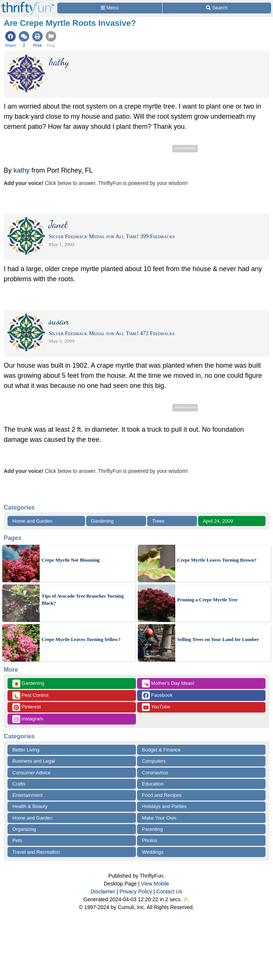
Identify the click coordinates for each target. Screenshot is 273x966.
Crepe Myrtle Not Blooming (71, 560)
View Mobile (155, 884)
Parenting (152, 829)
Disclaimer (103, 891)
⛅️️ (186, 899)
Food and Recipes (162, 795)
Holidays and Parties (164, 806)
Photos (149, 840)
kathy (21, 170)
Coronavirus (155, 772)
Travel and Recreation (36, 852)
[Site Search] (217, 8)
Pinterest (26, 707)
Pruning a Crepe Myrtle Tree (207, 599)
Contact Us (169, 891)
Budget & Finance (161, 750)
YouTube (156, 707)
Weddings (153, 852)
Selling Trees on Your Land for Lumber (218, 639)
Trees (158, 521)
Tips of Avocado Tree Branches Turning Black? (83, 599)
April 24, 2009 (218, 521)
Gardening (102, 521)
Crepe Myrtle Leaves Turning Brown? (217, 560)
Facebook (157, 695)
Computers (154, 761)
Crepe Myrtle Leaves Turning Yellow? (81, 639)
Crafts (18, 784)
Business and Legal (33, 761)
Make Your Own (159, 818)
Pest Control (30, 695)
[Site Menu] (109, 8)
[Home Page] (27, 4)
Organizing (24, 829)
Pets (17, 840)
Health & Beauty (30, 806)
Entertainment (27, 795)
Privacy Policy (135, 891)
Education (153, 784)
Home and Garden (32, 521)
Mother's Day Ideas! (168, 683)
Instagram (27, 719)
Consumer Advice (31, 772)
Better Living (25, 750)
